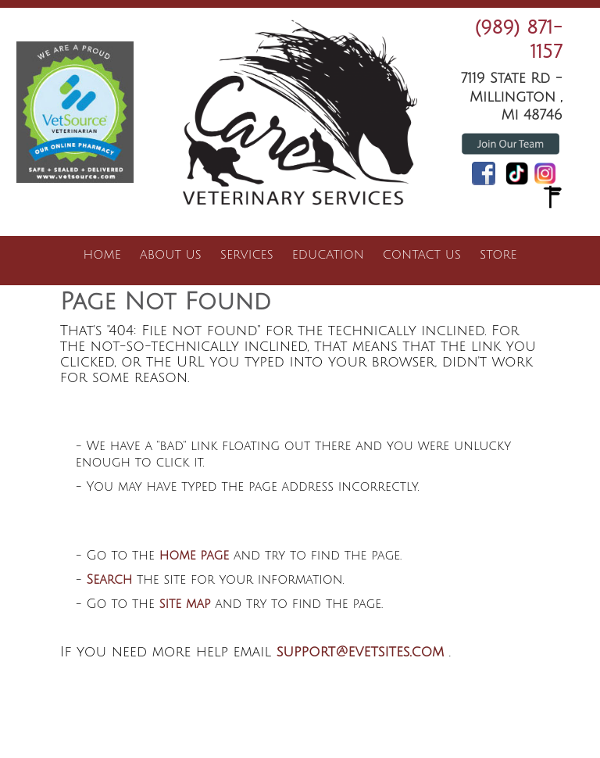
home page (194, 556)
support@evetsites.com (361, 652)
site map (185, 604)
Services (246, 254)
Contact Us (422, 254)
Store (498, 254)
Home (102, 254)
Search (109, 580)
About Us (171, 254)
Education (328, 254)
